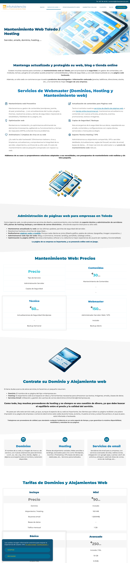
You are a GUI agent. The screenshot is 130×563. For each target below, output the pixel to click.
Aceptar (11, 550)
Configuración (43, 544)
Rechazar (12, 556)
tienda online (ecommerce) (87, 111)
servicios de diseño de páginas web (108, 108)
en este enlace (30, 544)
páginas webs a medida (30, 233)
